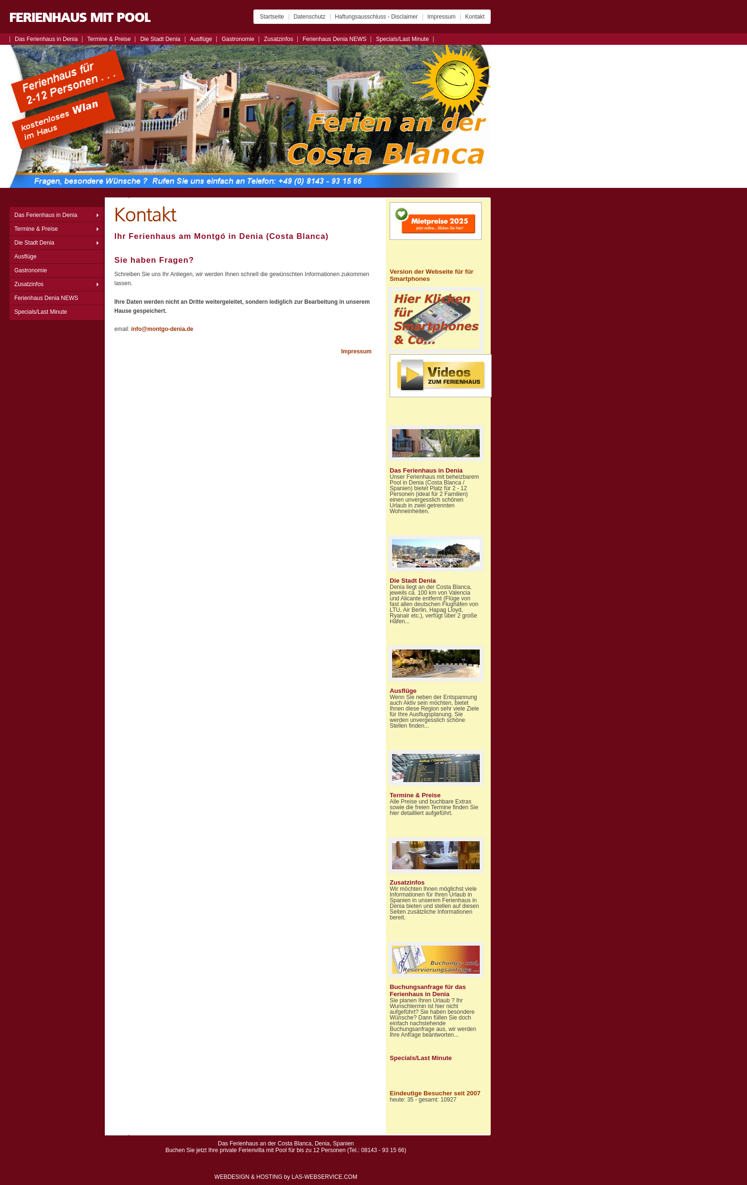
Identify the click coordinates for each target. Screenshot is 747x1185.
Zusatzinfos (278, 39)
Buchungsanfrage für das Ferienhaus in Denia (428, 990)
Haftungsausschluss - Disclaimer (376, 16)
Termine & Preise (109, 39)
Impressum (441, 16)
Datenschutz (309, 16)
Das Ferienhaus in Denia (46, 39)
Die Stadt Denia (160, 39)
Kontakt (475, 16)
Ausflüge (201, 39)
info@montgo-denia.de (162, 329)
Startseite (272, 16)
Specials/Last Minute (402, 39)
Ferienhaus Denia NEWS (334, 39)
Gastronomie (238, 39)
